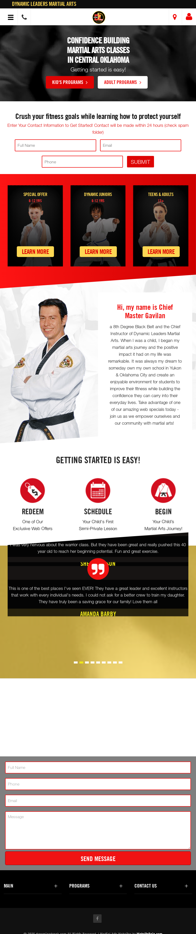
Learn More (35, 251)
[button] (98, 17)
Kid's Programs (70, 82)
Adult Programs (122, 82)
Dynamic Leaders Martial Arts (44, 4)
